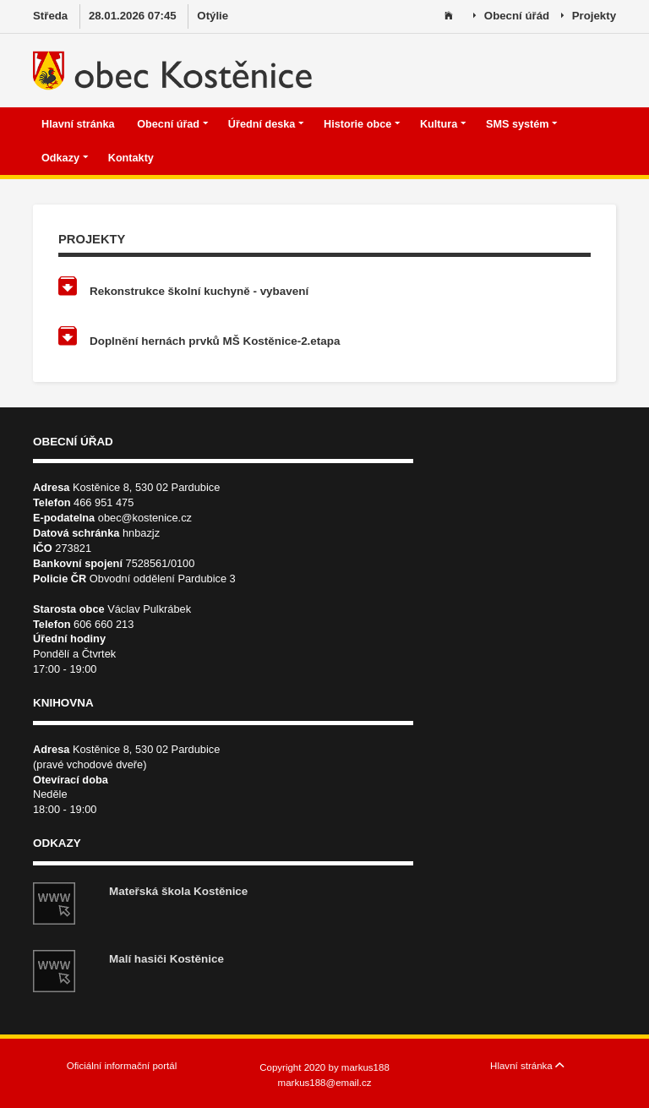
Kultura (443, 124)
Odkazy (65, 158)
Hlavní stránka (79, 124)
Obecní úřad (172, 124)
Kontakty (132, 158)
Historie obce (362, 124)
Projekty (588, 16)
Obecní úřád (511, 16)
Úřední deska (266, 124)
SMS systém (522, 124)
